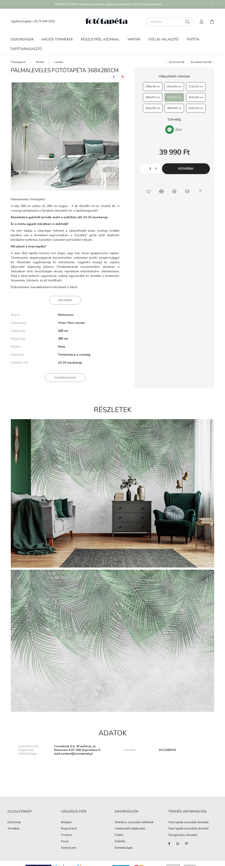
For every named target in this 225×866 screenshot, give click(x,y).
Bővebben (65, 300)
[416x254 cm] (196, 97)
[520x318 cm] (196, 108)
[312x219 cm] (196, 86)
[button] (148, 191)
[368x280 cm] (174, 97)
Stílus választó (163, 39)
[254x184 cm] (174, 86)
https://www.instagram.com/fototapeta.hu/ (177, 843)
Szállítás (120, 841)
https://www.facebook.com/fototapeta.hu (169, 843)
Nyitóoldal (14, 822)
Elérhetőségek (124, 848)
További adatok (65, 377)
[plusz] (156, 168)
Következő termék (201, 62)
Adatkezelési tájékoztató (130, 829)
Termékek (13, 829)
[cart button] (212, 21)
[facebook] (114, 77)
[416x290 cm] (152, 108)
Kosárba (185, 169)
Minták (134, 39)
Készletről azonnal (100, 39)
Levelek (58, 62)
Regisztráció (69, 829)
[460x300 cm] (174, 108)
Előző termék (176, 62)
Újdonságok (22, 39)
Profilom (66, 835)
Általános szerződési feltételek (134, 822)
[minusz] (144, 168)
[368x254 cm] (152, 97)
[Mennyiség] (150, 169)
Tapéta (193, 39)
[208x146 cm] (152, 86)
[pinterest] (122, 77)
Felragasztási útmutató (182, 835)
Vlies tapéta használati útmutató (188, 822)
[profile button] (201, 21)
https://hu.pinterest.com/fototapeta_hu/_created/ (186, 843)
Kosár (65, 841)
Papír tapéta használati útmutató (188, 829)
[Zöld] (169, 129)
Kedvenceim (68, 848)
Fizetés (119, 835)
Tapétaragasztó (26, 49)
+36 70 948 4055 (43, 21)
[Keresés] (170, 21)
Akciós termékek (57, 39)
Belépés (66, 822)
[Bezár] (213, 4)
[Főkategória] (18, 62)
